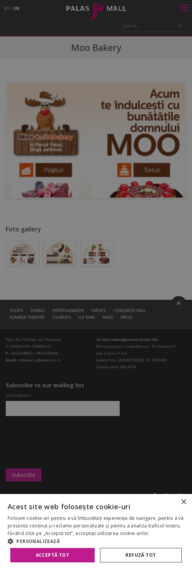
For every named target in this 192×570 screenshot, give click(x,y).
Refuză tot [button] (140, 555)
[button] (96, 541)
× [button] (183, 502)
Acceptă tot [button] (52, 555)
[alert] (96, 285)
